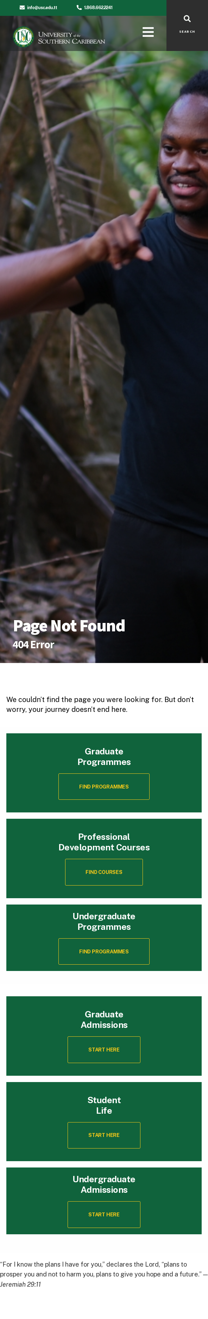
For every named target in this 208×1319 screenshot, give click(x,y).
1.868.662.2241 (98, 7)
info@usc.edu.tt (42, 7)
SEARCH (187, 31)
